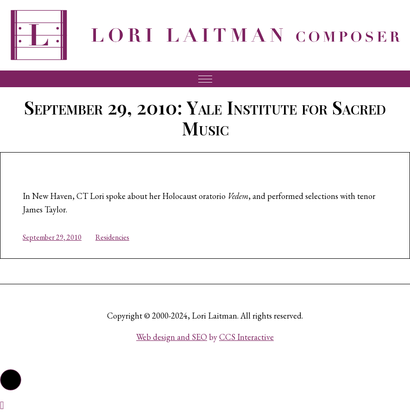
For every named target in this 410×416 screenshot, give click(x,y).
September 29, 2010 (52, 237)
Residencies (112, 237)
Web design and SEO (171, 337)
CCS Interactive (246, 337)
